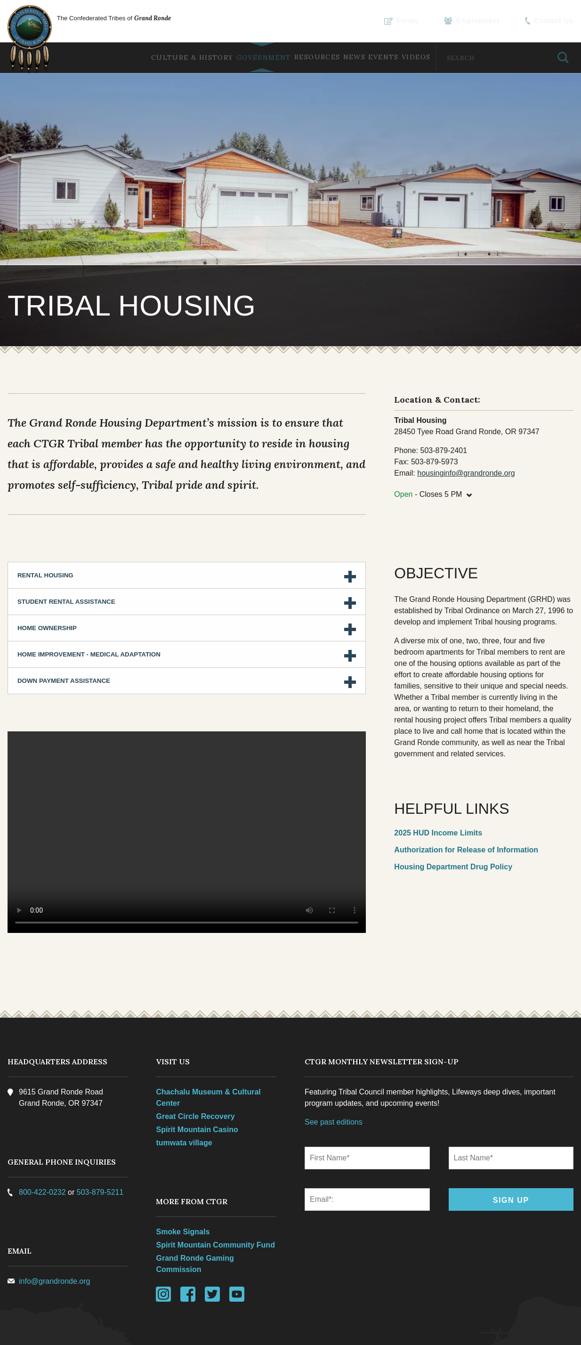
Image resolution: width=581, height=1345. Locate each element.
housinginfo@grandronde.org (466, 438)
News (337, 57)
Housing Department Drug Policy (453, 831)
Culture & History (155, 57)
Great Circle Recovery (196, 1080)
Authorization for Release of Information (466, 814)
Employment (480, 21)
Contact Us (551, 21)
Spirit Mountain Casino (198, 1093)
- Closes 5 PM (433, 458)
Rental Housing (47, 539)
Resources (293, 57)
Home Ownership (49, 592)
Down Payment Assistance (65, 645)
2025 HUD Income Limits (438, 798)
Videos (411, 57)
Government (233, 57)
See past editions (334, 1085)
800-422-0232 (44, 1155)
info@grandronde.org (56, 1244)
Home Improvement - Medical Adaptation (90, 619)
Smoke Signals (184, 1195)
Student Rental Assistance (68, 566)
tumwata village (185, 1106)
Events (373, 57)
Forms (414, 21)
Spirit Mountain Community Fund (216, 1208)
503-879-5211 (102, 1155)
